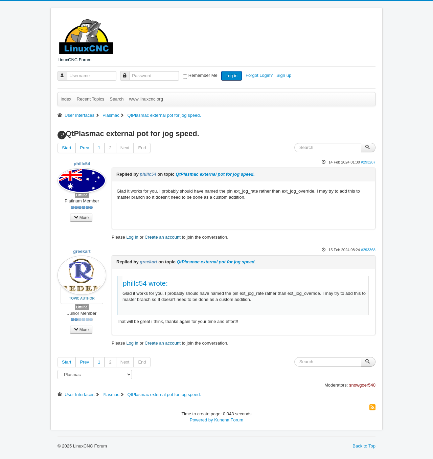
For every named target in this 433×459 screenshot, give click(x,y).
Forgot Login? (260, 75)
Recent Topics (90, 99)
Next (125, 147)
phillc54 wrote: (145, 283)
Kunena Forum (228, 419)
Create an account (163, 237)
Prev (84, 147)
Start (66, 147)
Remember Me (203, 75)
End (142, 147)
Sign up (284, 75)
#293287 (368, 162)
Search (116, 99)
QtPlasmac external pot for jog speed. (215, 174)
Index (66, 99)
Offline (82, 195)
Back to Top (363, 446)
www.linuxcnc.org (146, 99)
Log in (231, 75)
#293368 (368, 250)
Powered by (201, 419)
